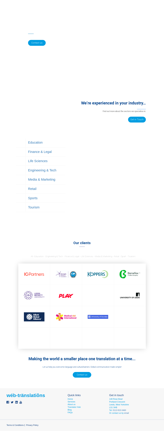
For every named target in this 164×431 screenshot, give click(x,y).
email (126, 413)
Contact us (102, 8)
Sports (45, 204)
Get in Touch (137, 119)
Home (70, 399)
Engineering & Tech (45, 173)
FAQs (70, 413)
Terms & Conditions (15, 425)
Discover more (107, 189)
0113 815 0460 (119, 410)
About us (80, 8)
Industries (65, 8)
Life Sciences (45, 163)
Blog (92, 8)
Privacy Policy (32, 425)
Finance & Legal (45, 153)
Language (116, 8)
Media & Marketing (45, 184)
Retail (45, 194)
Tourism (45, 214)
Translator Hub (74, 407)
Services (51, 8)
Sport (128, 256)
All (27, 256)
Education (45, 143)
